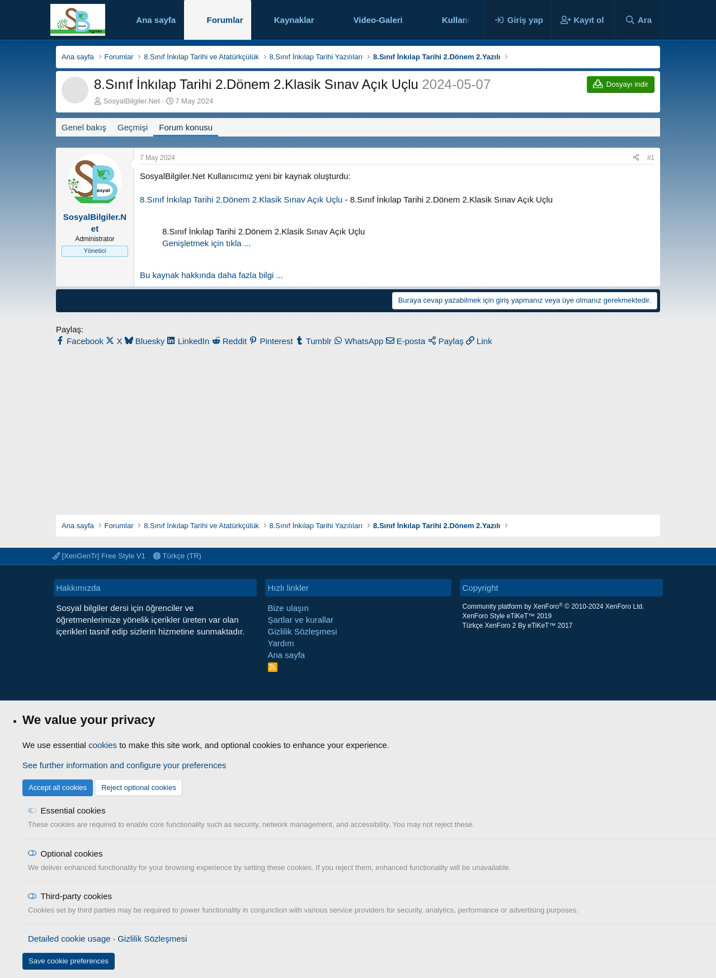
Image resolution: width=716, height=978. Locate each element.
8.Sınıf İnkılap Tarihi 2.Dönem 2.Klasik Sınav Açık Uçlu (241, 199)
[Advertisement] (358, 425)
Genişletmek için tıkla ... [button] (206, 243)
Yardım (281, 643)
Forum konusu (186, 127)
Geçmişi (132, 127)
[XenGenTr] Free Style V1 (99, 556)
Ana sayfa (156, 20)
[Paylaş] (636, 158)
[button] (323, 20)
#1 (650, 158)
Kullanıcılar (464, 20)
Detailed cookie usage (69, 938)
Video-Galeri (378, 20)
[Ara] (638, 20)
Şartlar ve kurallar (301, 619)
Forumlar (224, 20)
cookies (102, 745)
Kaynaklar (294, 20)
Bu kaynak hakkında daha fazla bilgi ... (211, 275)
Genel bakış (84, 127)
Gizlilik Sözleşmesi (302, 631)
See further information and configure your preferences (124, 765)
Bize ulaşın (288, 608)
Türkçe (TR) (177, 556)
